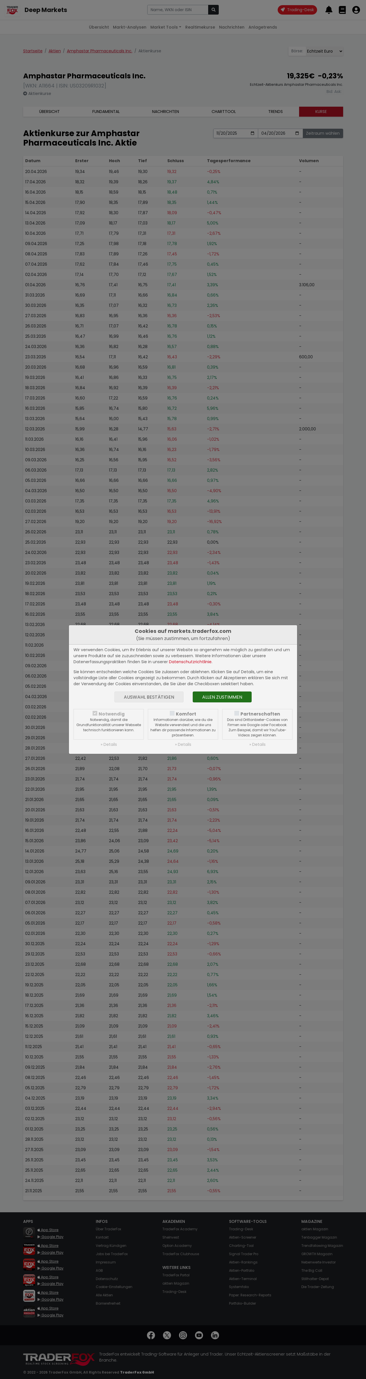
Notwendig (112, 714)
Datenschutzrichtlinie (190, 662)
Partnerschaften (260, 714)
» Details (109, 744)
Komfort (186, 714)
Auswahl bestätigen (149, 697)
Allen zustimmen (222, 697)
